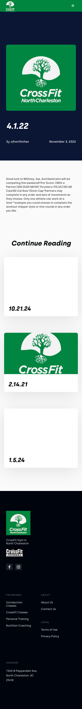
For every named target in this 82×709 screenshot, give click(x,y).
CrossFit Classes (17, 612)
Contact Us (48, 609)
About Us (47, 602)
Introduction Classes (14, 604)
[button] (73, 6)
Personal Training (17, 619)
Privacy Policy (50, 636)
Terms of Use (49, 629)
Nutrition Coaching (18, 625)
